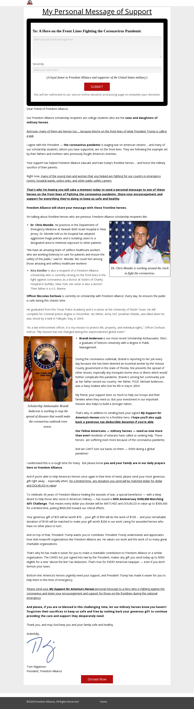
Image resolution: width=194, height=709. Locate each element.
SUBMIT (97, 87)
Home (103, 701)
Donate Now (97, 679)
